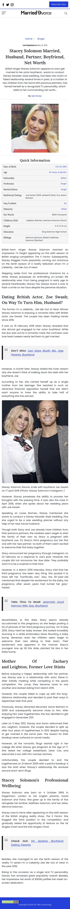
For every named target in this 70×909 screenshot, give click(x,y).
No (65, 203)
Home (28, 38)
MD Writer (37, 96)
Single (64, 189)
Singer (41, 38)
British (64, 178)
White (64, 209)
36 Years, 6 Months (58, 172)
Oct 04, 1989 (61, 166)
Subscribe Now (59, 4)
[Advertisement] (25, 23)
